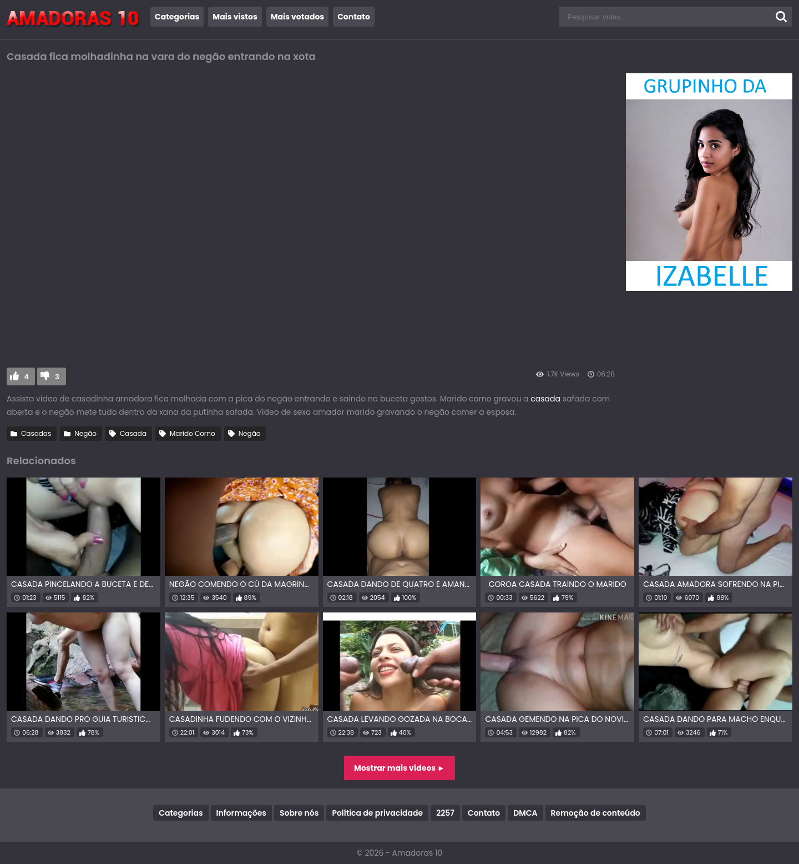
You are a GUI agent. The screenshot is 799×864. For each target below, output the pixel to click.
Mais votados (297, 16)
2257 (445, 812)
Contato (353, 16)
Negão (85, 433)
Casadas (36, 433)
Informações (241, 812)
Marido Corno (192, 433)
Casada (133, 433)
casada (545, 398)
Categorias (177, 16)
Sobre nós (299, 812)
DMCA (525, 812)
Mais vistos (235, 16)
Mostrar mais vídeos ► (399, 767)
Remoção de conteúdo (595, 812)
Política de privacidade (377, 812)
